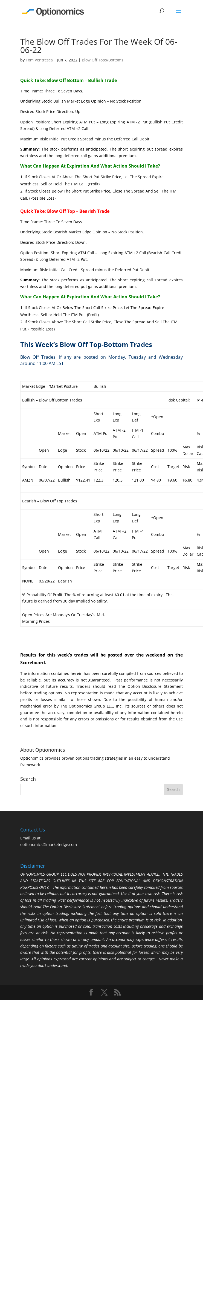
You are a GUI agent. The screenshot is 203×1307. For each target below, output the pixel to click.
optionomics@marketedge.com (48, 844)
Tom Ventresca (39, 60)
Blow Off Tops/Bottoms (102, 60)
